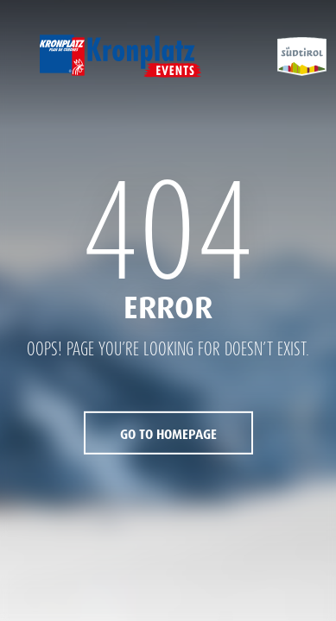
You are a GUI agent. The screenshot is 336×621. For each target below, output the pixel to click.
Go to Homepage (168, 434)
